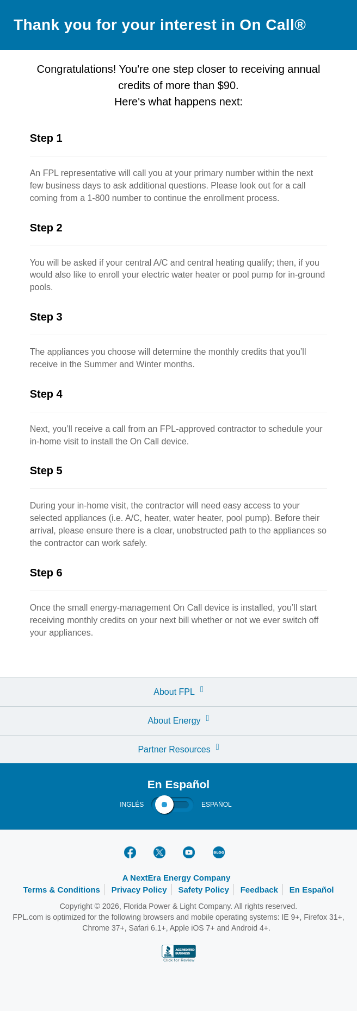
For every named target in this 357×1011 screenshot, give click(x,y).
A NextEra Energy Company (176, 877)
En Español (312, 889)
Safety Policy (203, 889)
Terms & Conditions (61, 889)
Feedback (259, 889)
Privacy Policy (139, 889)
